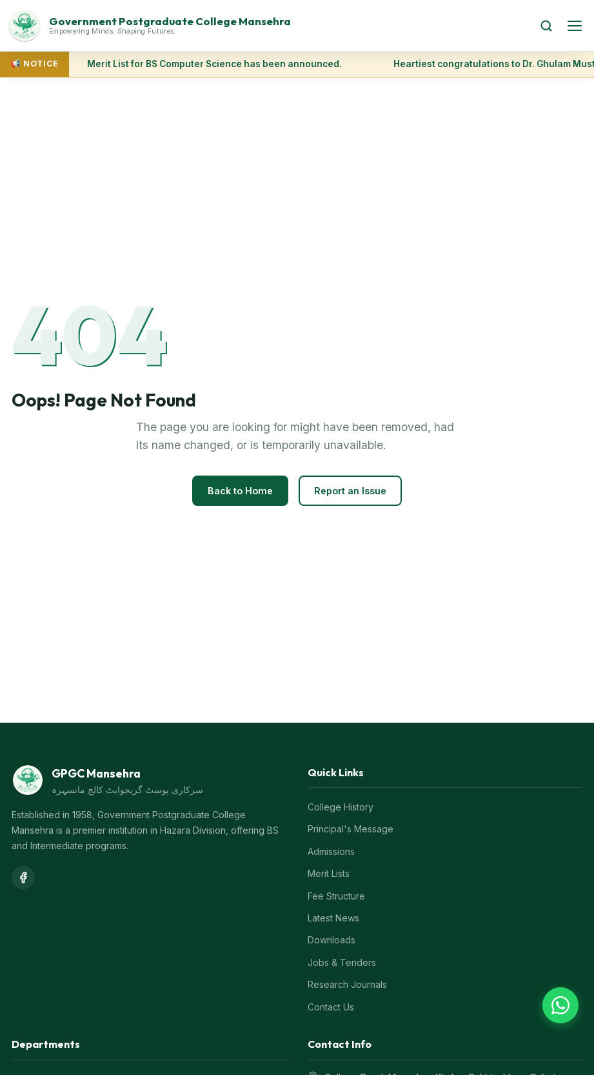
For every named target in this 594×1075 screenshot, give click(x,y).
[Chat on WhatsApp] (560, 1005)
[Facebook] (23, 877)
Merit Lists (329, 873)
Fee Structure (336, 895)
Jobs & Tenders (342, 962)
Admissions (331, 851)
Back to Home (240, 490)
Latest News (333, 917)
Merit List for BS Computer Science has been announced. (215, 64)
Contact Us (331, 1006)
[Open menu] (574, 25)
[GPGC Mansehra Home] (267, 26)
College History (340, 806)
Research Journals (347, 984)
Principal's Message (350, 828)
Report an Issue (350, 490)
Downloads (331, 939)
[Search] (546, 25)
